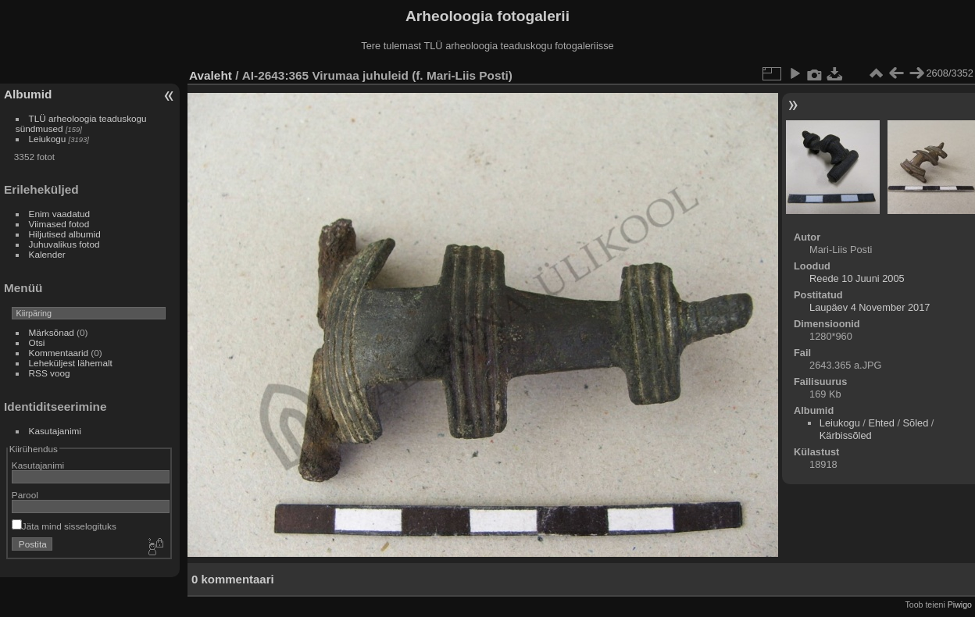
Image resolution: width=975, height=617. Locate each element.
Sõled (916, 423)
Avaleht (210, 75)
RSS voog (49, 373)
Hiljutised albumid (65, 234)
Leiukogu (47, 139)
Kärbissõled (846, 435)
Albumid (28, 94)
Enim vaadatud (60, 214)
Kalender (47, 254)
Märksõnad (51, 332)
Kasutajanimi (55, 431)
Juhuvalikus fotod (64, 244)
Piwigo (960, 604)
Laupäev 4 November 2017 (869, 307)
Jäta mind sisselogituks (64, 526)
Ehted (881, 423)
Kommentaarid (59, 353)
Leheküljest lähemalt (70, 363)
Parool (25, 495)
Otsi (37, 342)
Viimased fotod (59, 224)
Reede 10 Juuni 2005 (857, 278)
